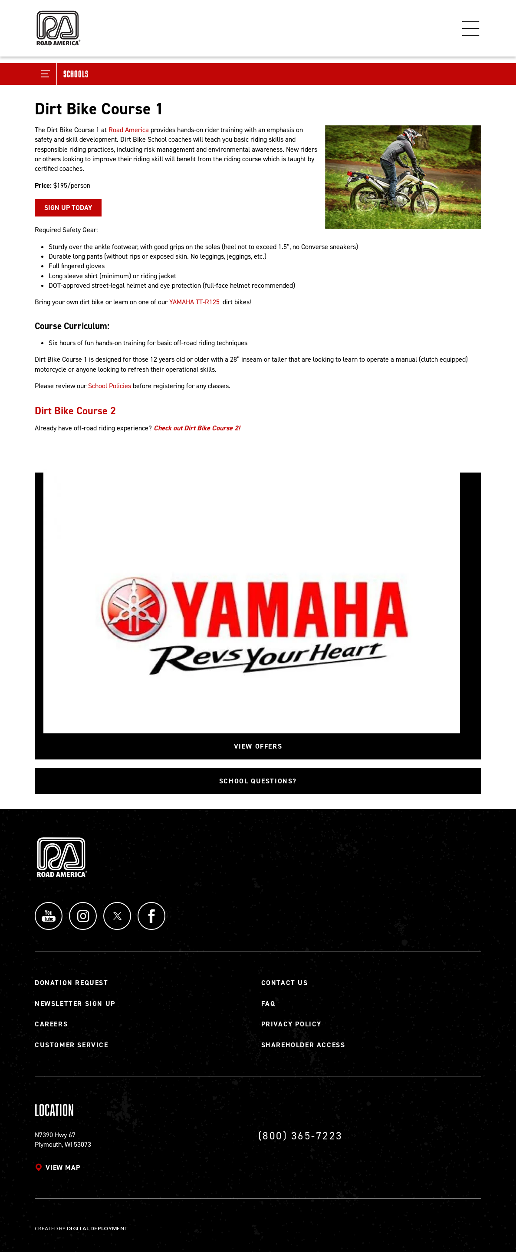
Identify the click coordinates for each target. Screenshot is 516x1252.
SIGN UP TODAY (68, 207)
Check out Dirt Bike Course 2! (197, 428)
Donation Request (71, 982)
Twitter (117, 916)
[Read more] (403, 177)
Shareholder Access (303, 1044)
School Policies (109, 385)
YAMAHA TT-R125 (194, 301)
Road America (128, 129)
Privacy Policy (291, 1024)
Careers (51, 1024)
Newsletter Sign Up (75, 1003)
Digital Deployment (97, 1228)
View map (63, 1167)
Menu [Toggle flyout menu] (471, 28)
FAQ (268, 1003)
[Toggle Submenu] (46, 74)
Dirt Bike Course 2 (75, 411)
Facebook (151, 916)
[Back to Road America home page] (58, 24)
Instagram (83, 916)
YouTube (48, 916)
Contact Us (284, 982)
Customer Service (71, 1044)
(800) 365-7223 (300, 1136)
